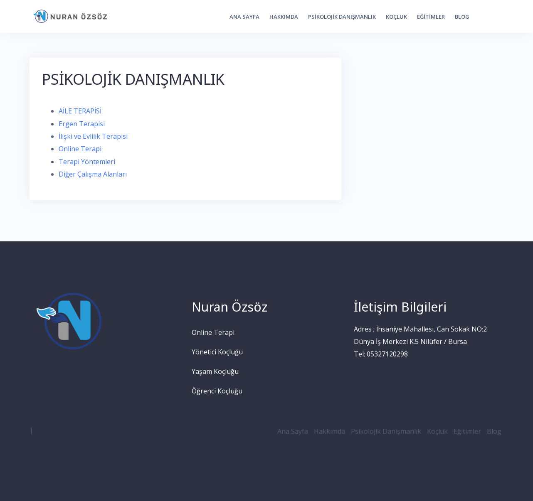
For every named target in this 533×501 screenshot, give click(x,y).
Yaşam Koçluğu (215, 371)
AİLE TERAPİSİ (80, 110)
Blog (462, 16)
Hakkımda (283, 16)
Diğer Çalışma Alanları (93, 174)
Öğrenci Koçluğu (217, 390)
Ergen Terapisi (82, 123)
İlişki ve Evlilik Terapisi (93, 136)
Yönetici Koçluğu (217, 351)
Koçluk (396, 16)
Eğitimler (431, 16)
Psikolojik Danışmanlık (342, 16)
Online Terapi (80, 148)
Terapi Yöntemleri (87, 161)
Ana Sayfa (244, 16)
